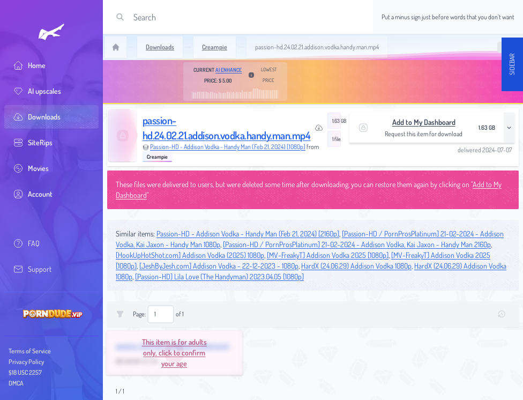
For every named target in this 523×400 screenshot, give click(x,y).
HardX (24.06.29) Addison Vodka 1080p (356, 265)
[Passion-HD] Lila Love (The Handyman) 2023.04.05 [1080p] (219, 276)
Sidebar (512, 64)
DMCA (16, 383)
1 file (336, 139)
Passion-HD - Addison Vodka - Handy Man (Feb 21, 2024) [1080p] (227, 147)
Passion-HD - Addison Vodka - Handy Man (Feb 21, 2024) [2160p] (247, 233)
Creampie (157, 156)
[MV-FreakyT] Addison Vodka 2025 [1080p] (327, 255)
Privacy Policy (26, 362)
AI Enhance (228, 69)
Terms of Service (30, 351)
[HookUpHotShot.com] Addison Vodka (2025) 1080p (190, 255)
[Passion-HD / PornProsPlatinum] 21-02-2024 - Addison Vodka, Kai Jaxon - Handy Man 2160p (357, 244)
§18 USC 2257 (25, 372)
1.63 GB (336, 120)
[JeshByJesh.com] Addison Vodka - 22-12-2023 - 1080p (218, 265)
